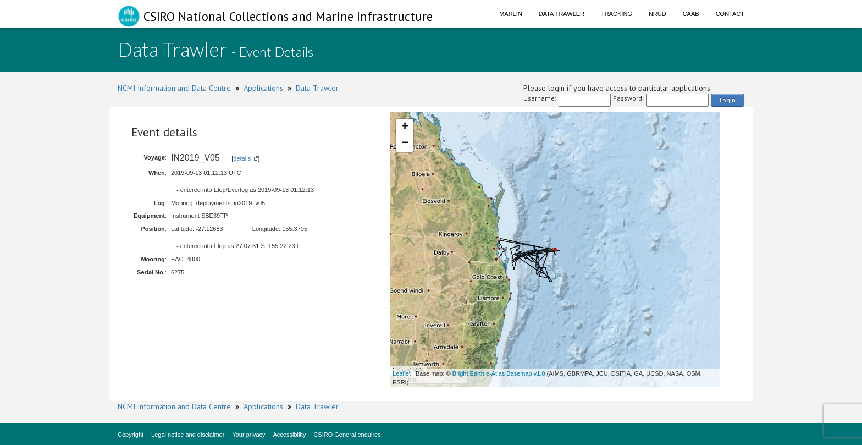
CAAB (691, 13)
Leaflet (402, 373)
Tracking (616, 13)
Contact (730, 13)
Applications (263, 88)
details (242, 158)
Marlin (510, 13)
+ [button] (404, 127)
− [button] (404, 143)
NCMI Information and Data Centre (174, 88)
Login (728, 100)
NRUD (657, 13)
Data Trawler (561, 13)
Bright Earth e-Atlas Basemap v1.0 (498, 373)
